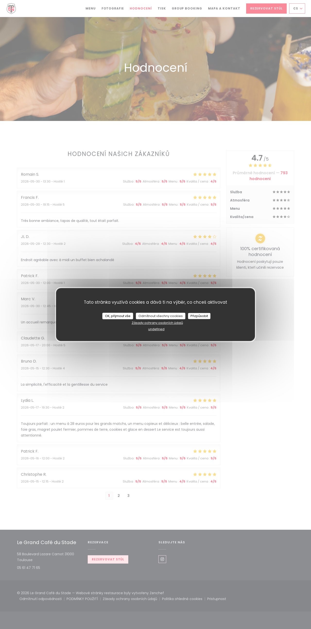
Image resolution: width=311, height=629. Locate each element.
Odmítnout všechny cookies (160, 316)
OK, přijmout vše (117, 316)
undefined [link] (156, 329)
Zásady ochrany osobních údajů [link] (157, 322)
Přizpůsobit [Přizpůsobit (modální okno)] (199, 316)
